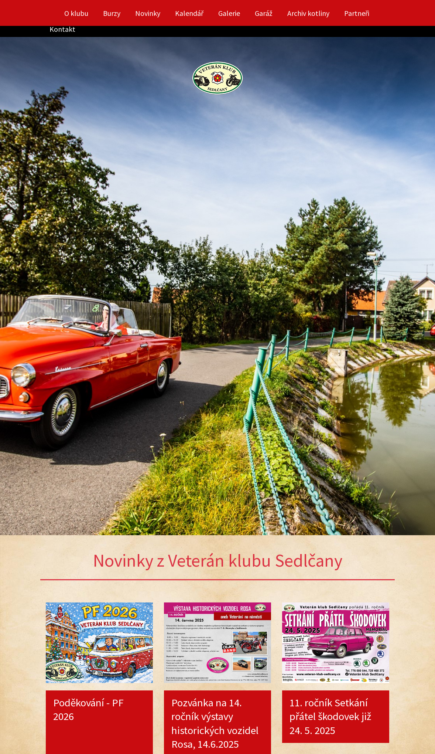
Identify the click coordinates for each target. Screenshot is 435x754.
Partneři (356, 13)
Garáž (264, 13)
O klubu (76, 13)
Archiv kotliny (308, 13)
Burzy (111, 13)
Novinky (147, 13)
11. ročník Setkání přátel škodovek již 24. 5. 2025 (330, 716)
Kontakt (62, 29)
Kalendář (189, 13)
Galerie (229, 13)
